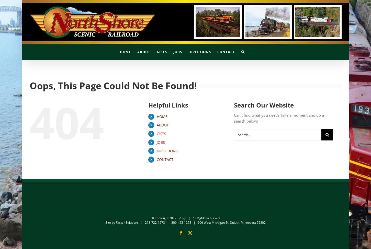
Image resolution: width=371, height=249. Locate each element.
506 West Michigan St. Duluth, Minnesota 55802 (232, 222)
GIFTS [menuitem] (161, 133)
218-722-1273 (155, 222)
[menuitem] (125, 52)
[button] (243, 52)
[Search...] (277, 134)
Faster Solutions (127, 222)
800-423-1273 (181, 222)
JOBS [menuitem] (161, 142)
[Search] (327, 134)
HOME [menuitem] (162, 116)
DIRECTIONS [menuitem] (167, 150)
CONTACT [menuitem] (165, 159)
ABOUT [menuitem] (163, 125)
